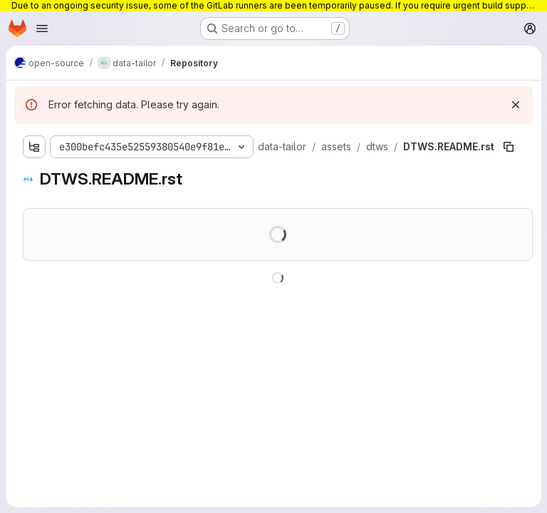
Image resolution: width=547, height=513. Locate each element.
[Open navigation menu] (42, 28)
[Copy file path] (508, 146)
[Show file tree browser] (34, 146)
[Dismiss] (515, 104)
